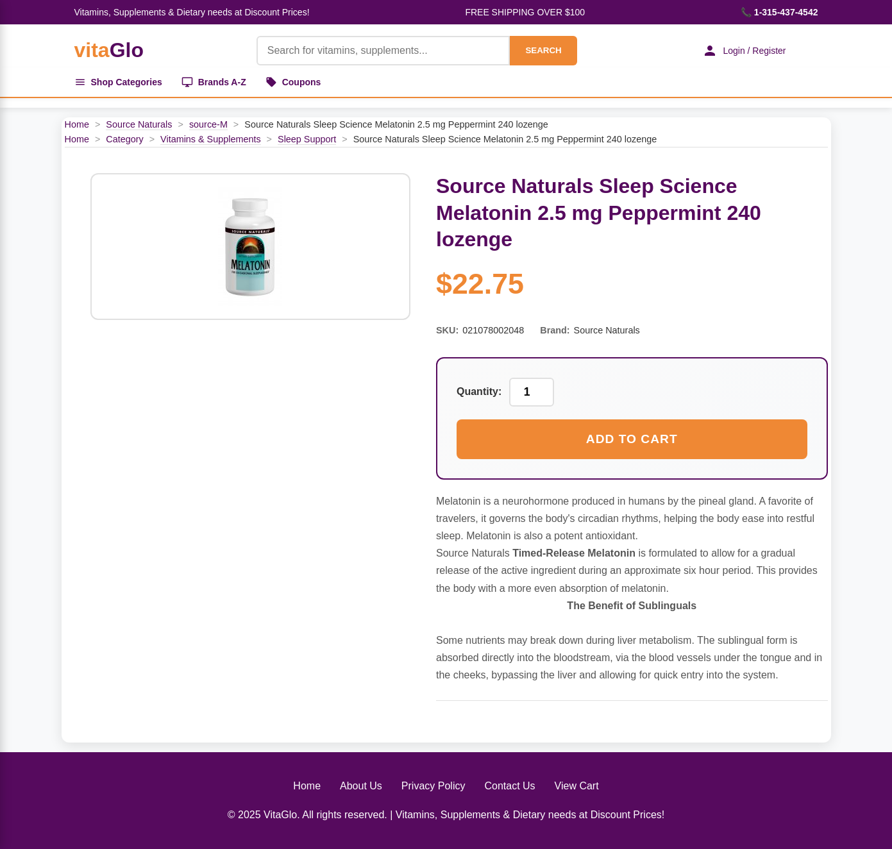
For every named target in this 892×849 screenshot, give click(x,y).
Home (77, 124)
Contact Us (509, 785)
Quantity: (479, 391)
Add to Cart (632, 439)
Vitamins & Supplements (210, 139)
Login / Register (744, 50)
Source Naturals (139, 124)
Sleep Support (307, 139)
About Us (361, 785)
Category (124, 139)
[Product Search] (383, 50)
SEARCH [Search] (543, 50)
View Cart (577, 785)
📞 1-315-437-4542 (779, 12)
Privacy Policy (433, 785)
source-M (208, 124)
